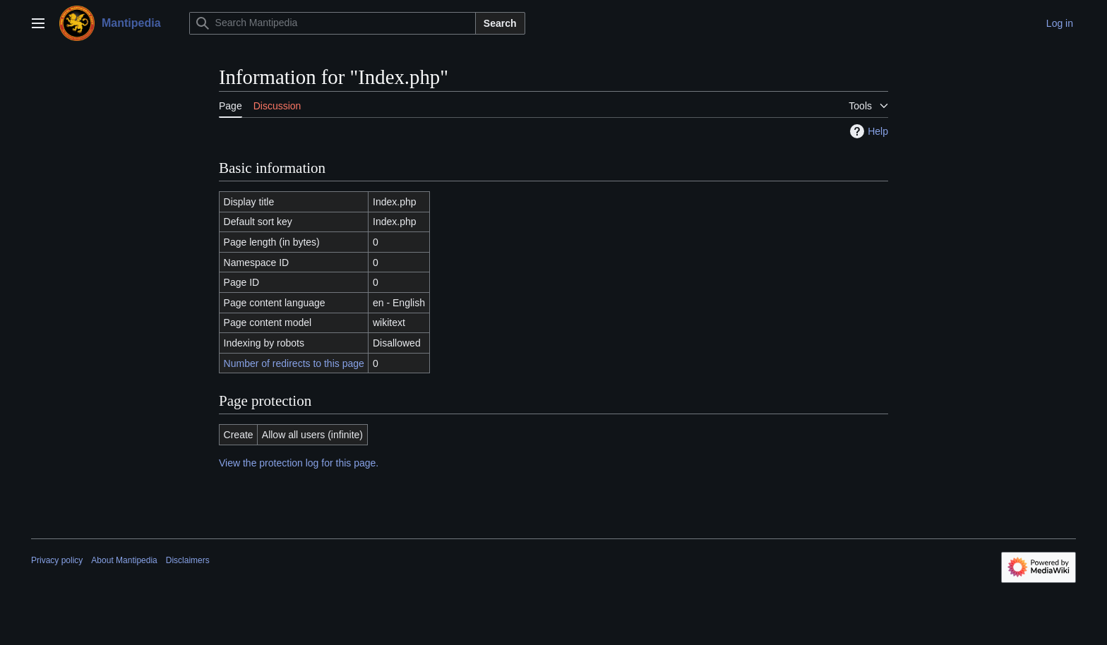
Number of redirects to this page (294, 363)
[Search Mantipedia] (332, 23)
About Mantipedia (124, 560)
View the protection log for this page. (298, 463)
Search (500, 23)
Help (867, 131)
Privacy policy (57, 560)
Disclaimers (188, 560)
